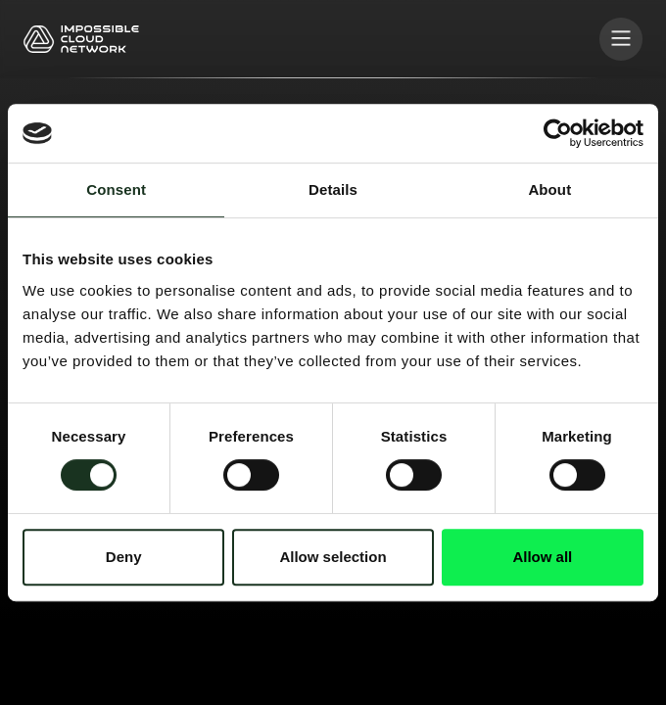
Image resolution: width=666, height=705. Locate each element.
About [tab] (549, 189)
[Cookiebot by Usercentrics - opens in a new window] (557, 133)
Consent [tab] (116, 189)
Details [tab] (333, 189)
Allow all (542, 556)
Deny (124, 556)
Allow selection (332, 556)
